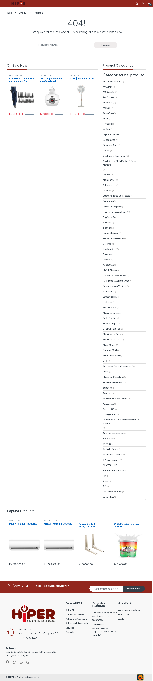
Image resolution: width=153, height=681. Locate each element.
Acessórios (108, 113)
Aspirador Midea (111, 134)
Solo (105, 361)
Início (9, 13)
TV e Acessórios (111, 460)
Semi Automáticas (111, 328)
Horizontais (108, 438)
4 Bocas (107, 222)
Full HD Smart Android (113, 470)
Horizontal (108, 123)
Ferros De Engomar (112, 206)
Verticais (107, 443)
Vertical (106, 129)
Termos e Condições (76, 614)
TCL (105, 486)
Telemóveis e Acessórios (115, 398)
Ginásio (106, 259)
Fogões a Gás (109, 217)
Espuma (106, 174)
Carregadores (110, 414)
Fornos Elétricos (110, 233)
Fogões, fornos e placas (115, 212)
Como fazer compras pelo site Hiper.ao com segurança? (104, 616)
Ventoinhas (74, 75)
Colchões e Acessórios (114, 156)
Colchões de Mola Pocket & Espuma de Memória (122, 163)
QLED (105, 481)
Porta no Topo (110, 323)
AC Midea (107, 102)
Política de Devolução (76, 619)
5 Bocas (107, 227)
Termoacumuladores (113, 433)
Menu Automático (111, 355)
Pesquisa (105, 45)
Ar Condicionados (111, 81)
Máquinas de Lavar (112, 313)
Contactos (70, 632)
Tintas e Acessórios (112, 454)
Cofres (106, 150)
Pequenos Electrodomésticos (117, 366)
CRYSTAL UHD (110, 465)
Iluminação (108, 291)
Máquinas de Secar (112, 334)
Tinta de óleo (109, 449)
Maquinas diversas (112, 339)
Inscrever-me (133, 588)
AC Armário (108, 86)
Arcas (105, 118)
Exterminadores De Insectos (116, 195)
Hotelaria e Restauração (114, 275)
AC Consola (108, 97)
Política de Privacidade (77, 623)
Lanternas (107, 302)
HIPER (11, 677)
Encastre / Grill (110, 350)
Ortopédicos (109, 185)
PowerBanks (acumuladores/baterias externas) (121, 421)
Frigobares (108, 254)
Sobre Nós (71, 610)
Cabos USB (108, 409)
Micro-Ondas (109, 345)
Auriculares (108, 404)
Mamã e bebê (45, 75)
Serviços (70, 628)
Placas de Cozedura (113, 238)
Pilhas (105, 371)
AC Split (106, 108)
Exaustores (108, 201)
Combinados (109, 249)
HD (104, 475)
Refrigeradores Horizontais (116, 281)
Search (136, 3)
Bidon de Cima (110, 145)
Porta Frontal (109, 318)
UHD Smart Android (112, 491)
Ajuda (121, 619)
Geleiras (107, 243)
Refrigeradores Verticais (115, 286)
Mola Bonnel (109, 180)
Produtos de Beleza (17, 75)
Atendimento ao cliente (129, 610)
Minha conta (124, 614)
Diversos (107, 190)
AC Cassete (108, 92)
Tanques (107, 393)
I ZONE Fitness (110, 270)
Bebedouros (109, 140)
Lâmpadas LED (110, 296)
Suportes (107, 387)
